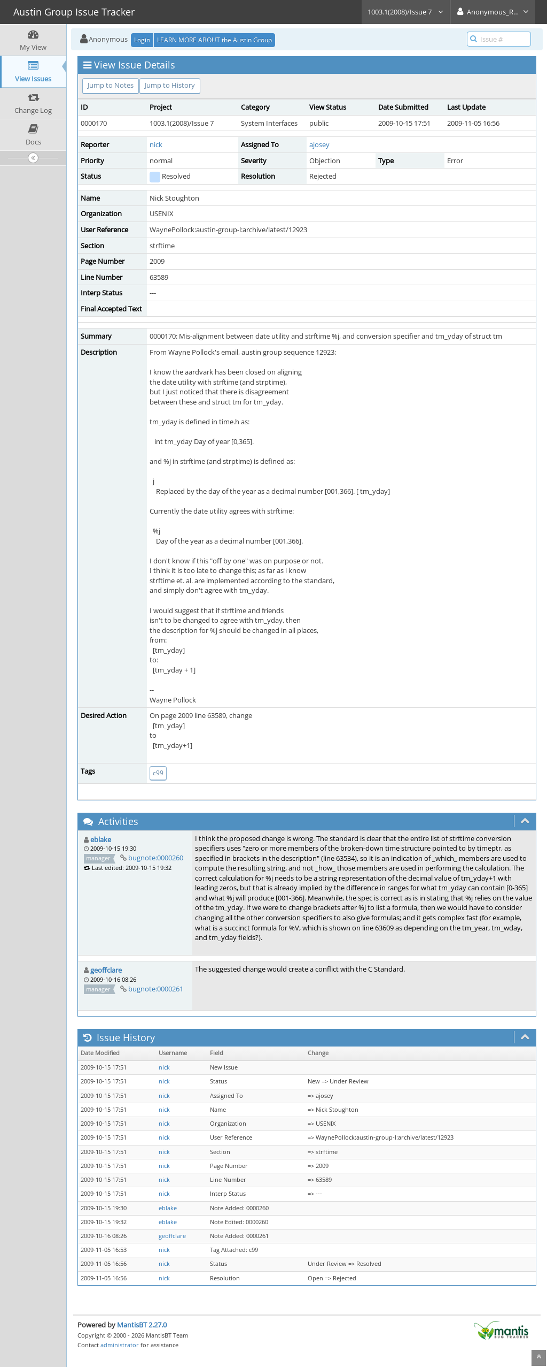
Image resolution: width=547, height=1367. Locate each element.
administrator (119, 1345)
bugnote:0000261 (155, 989)
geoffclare (106, 970)
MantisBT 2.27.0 (142, 1325)
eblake (100, 839)
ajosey (319, 144)
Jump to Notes (111, 85)
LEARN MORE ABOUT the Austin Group (214, 39)
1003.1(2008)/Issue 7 (406, 12)
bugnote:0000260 (155, 857)
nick (156, 144)
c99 (158, 772)
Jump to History (170, 85)
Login (142, 39)
